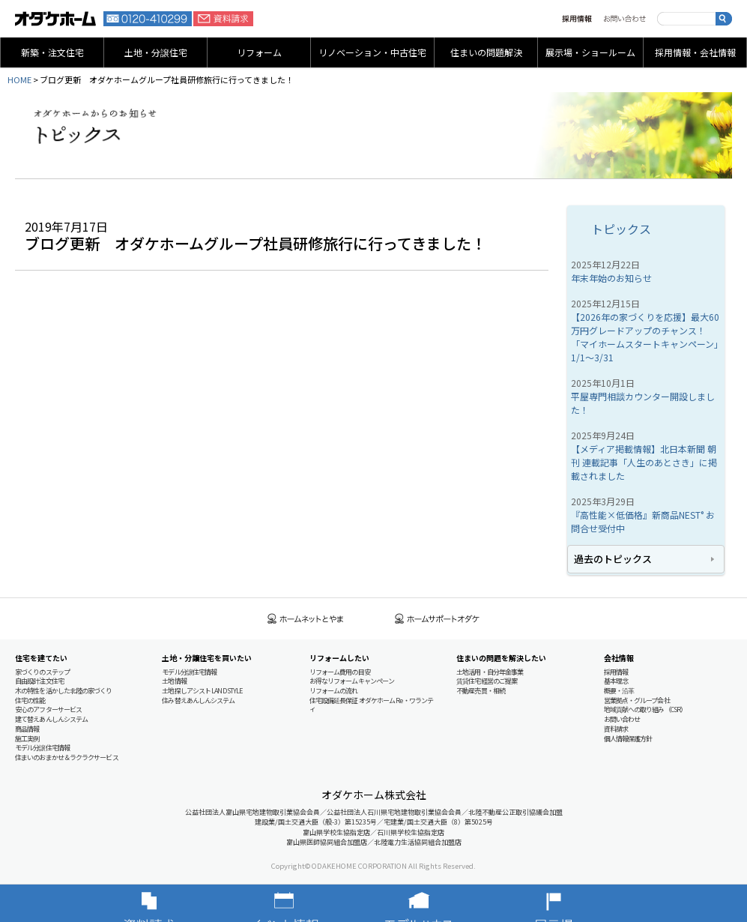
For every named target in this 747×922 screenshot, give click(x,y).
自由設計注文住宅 (39, 681)
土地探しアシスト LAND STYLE (202, 691)
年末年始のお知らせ (611, 277)
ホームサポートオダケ (437, 618)
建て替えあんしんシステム (51, 719)
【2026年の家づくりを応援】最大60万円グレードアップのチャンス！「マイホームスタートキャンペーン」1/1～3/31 (645, 337)
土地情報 (174, 681)
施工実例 (27, 739)
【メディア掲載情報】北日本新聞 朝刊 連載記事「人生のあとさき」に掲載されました (644, 462)
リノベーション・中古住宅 (372, 52)
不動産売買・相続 (480, 691)
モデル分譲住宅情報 (42, 748)
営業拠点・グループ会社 (637, 700)
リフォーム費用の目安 (339, 672)
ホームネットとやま (305, 618)
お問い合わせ (624, 18)
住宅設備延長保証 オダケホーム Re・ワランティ (371, 705)
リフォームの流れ (333, 691)
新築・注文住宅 (52, 52)
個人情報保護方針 (628, 739)
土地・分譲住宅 (155, 52)
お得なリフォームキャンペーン (351, 681)
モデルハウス (441, 903)
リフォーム (259, 52)
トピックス (621, 229)
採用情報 (577, 18)
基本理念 (616, 681)
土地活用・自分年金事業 (489, 672)
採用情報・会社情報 (695, 52)
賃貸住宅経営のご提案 (486, 681)
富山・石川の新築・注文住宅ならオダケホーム (55, 18)
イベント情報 (306, 903)
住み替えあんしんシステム (198, 700)
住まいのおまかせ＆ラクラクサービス (66, 757)
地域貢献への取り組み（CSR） (645, 709)
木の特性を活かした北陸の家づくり (63, 691)
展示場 (576, 903)
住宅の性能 (30, 700)
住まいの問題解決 (486, 52)
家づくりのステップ (42, 672)
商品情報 (27, 729)
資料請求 (223, 18)
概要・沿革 (619, 691)
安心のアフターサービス (48, 709)
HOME (19, 79)
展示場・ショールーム (590, 52)
